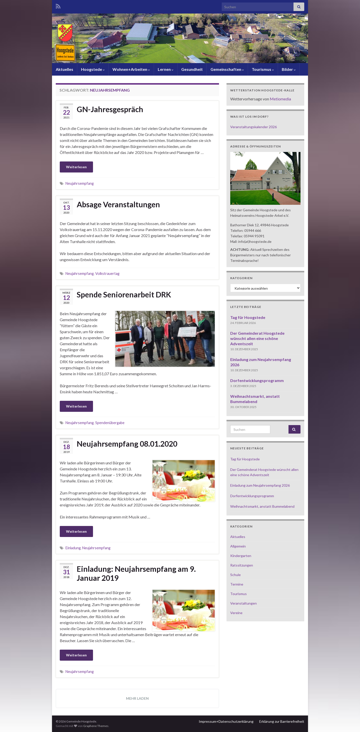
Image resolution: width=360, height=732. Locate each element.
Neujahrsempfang (80, 183)
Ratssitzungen (241, 565)
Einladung (73, 548)
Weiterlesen (76, 167)
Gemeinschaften (227, 69)
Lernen (166, 69)
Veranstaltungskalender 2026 (253, 127)
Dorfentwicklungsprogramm (257, 380)
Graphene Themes (95, 726)
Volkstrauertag (107, 273)
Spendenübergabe (109, 423)
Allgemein (238, 546)
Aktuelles (64, 69)
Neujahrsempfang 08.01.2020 (127, 443)
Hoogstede (93, 69)
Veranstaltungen (243, 603)
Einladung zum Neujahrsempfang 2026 (260, 485)
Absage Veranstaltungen (118, 204)
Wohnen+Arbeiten (131, 69)
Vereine (236, 613)
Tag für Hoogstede (247, 317)
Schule (235, 575)
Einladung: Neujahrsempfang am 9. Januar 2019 (136, 573)
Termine (236, 584)
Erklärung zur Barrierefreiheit (281, 721)
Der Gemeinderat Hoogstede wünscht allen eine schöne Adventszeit (257, 338)
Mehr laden (137, 698)
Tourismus (263, 69)
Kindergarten (240, 556)
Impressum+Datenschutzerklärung (226, 721)
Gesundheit (192, 69)
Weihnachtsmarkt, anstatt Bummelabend (262, 506)
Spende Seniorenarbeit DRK (124, 294)
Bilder (289, 69)
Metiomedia (280, 98)
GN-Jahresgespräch (110, 109)
